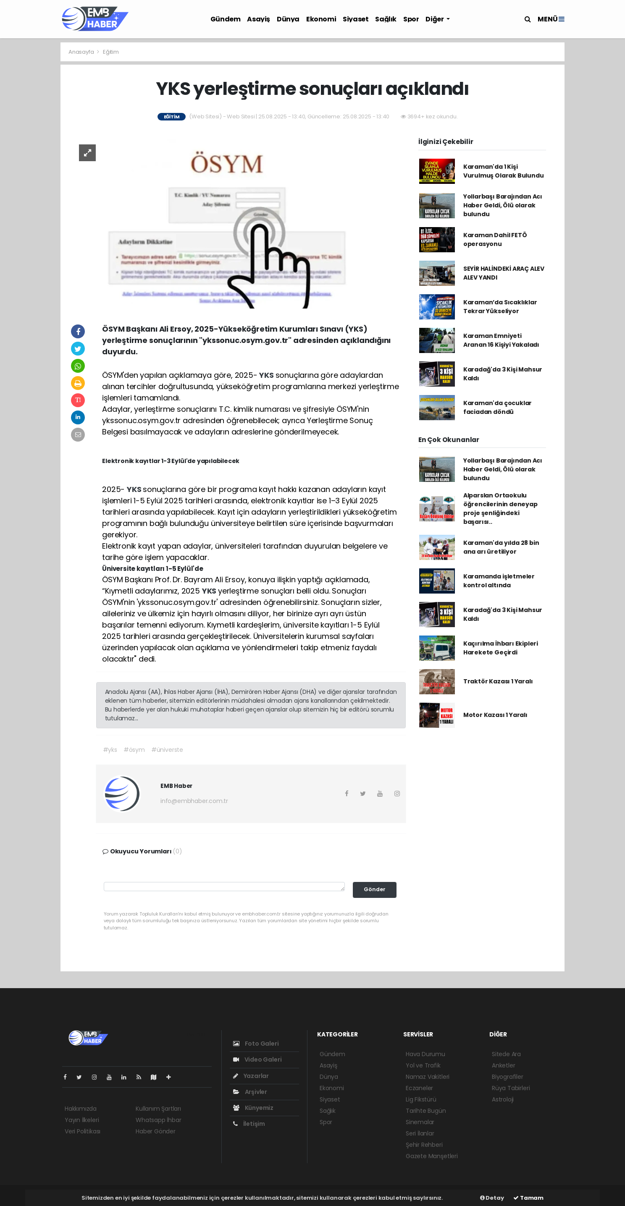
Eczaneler (419, 1088)
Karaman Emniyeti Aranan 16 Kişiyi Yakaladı (501, 340)
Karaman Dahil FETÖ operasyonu (495, 239)
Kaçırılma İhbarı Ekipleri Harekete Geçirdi (500, 648)
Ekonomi (321, 19)
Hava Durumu (425, 1054)
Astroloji (503, 1099)
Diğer (435, 19)
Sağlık (386, 19)
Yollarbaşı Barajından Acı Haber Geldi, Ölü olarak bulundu (502, 205)
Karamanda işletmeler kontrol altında (499, 580)
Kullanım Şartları (158, 1108)
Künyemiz (253, 1108)
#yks (110, 750)
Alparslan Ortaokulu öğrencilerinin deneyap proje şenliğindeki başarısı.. (500, 508)
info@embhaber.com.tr (194, 801)
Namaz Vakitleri (427, 1077)
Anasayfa (81, 52)
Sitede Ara (506, 1054)
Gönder (375, 889)
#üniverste (167, 750)
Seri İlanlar (420, 1133)
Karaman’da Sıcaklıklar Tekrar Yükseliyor (500, 306)
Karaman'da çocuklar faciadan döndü (497, 407)
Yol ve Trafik (423, 1065)
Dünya (288, 19)
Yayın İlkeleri (82, 1120)
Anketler (503, 1065)
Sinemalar (420, 1122)
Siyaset (355, 19)
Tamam (528, 1198)
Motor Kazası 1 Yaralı (495, 715)
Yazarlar (251, 1076)
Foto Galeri (256, 1043)
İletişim (249, 1124)
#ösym (134, 750)
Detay (492, 1198)
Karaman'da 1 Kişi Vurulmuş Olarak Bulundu (503, 171)
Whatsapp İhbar (158, 1120)
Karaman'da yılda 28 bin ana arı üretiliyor (501, 547)
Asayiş (258, 19)
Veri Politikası (82, 1131)
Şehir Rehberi (424, 1145)
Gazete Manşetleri (432, 1156)
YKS (267, 375)
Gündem (225, 19)
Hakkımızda (81, 1108)
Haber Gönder (156, 1131)
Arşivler (250, 1092)
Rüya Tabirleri (511, 1088)
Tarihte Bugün (426, 1111)
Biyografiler (507, 1077)
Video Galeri (257, 1059)
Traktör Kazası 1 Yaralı (498, 681)
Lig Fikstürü (421, 1099)
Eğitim (111, 52)
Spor (411, 19)
